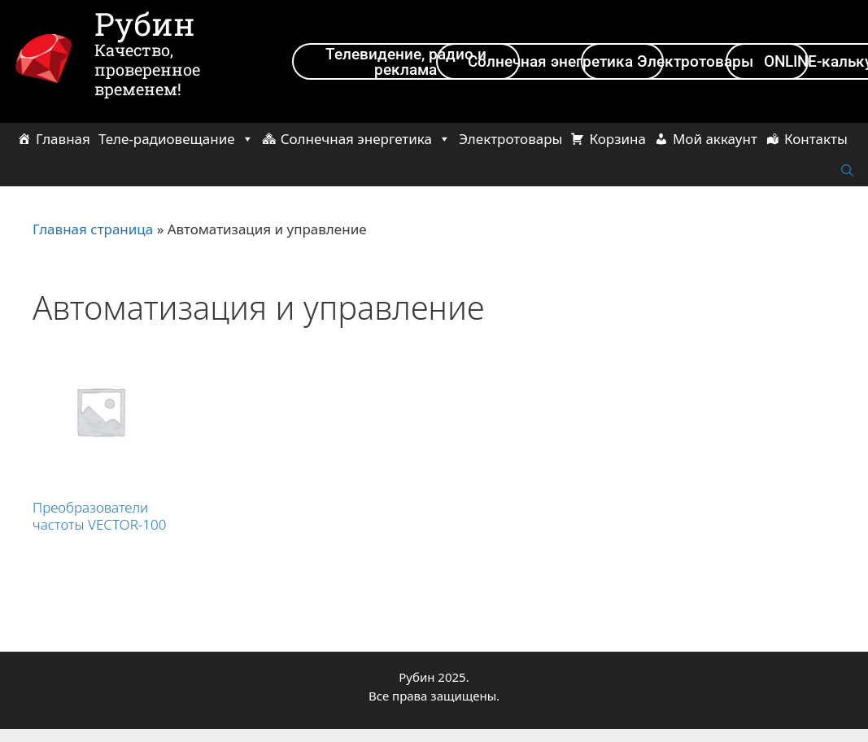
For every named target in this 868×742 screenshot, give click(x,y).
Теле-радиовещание (176, 138)
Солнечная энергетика (366, 138)
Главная (63, 138)
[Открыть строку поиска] (847, 170)
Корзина (617, 138)
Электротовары (510, 138)
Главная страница (93, 229)
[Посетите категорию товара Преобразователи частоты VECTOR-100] (100, 441)
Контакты (816, 138)
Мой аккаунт (715, 138)
